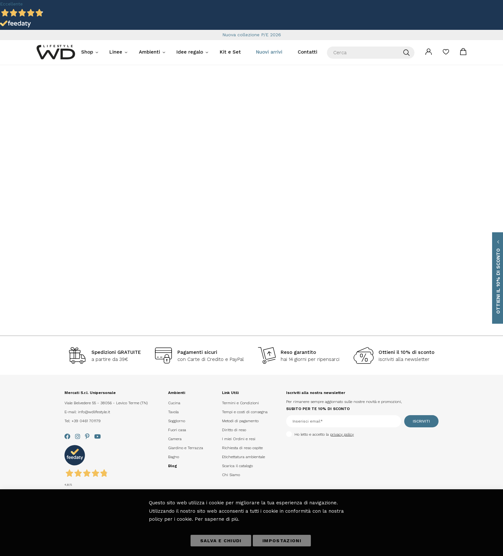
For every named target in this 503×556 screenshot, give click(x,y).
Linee (115, 52)
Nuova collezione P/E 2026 (251, 34)
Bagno (173, 457)
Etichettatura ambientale (243, 457)
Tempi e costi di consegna (245, 412)
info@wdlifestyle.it (94, 412)
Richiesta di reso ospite (242, 448)
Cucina (174, 403)
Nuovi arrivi (269, 52)
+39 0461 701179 (86, 421)
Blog (172, 466)
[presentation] (312, 449)
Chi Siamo (231, 475)
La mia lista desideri (446, 54)
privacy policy (342, 434)
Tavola (173, 412)
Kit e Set (230, 52)
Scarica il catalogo (237, 466)
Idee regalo (189, 52)
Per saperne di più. (217, 519)
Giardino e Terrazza (185, 448)
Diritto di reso (234, 430)
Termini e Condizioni (240, 403)
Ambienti (149, 52)
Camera (175, 439)
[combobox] (370, 53)
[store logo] (56, 52)
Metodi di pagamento (240, 421)
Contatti (307, 52)
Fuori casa (177, 430)
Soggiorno (176, 421)
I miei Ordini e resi (238, 439)
